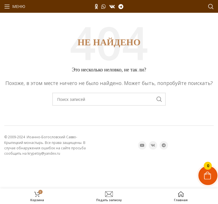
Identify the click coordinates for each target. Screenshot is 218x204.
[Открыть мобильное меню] (14, 6)
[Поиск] (211, 6)
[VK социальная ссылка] (112, 6)
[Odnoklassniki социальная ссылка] (96, 6)
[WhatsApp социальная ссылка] (104, 6)
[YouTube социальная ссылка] (142, 145)
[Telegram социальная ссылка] (121, 6)
